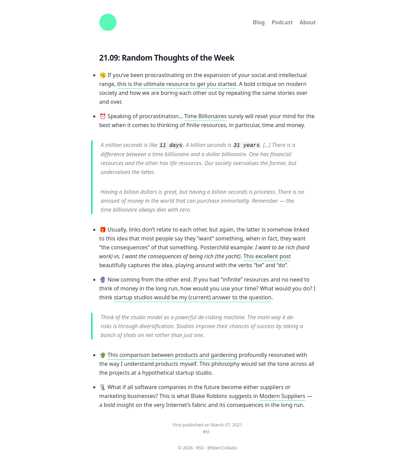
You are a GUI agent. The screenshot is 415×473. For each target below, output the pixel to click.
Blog (259, 22)
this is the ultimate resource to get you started (176, 84)
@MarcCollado (222, 447)
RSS (200, 447)
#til (206, 431)
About (308, 22)
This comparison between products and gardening (172, 354)
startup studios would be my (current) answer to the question (192, 297)
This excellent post (267, 256)
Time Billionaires (205, 116)
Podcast (282, 22)
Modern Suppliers (282, 395)
